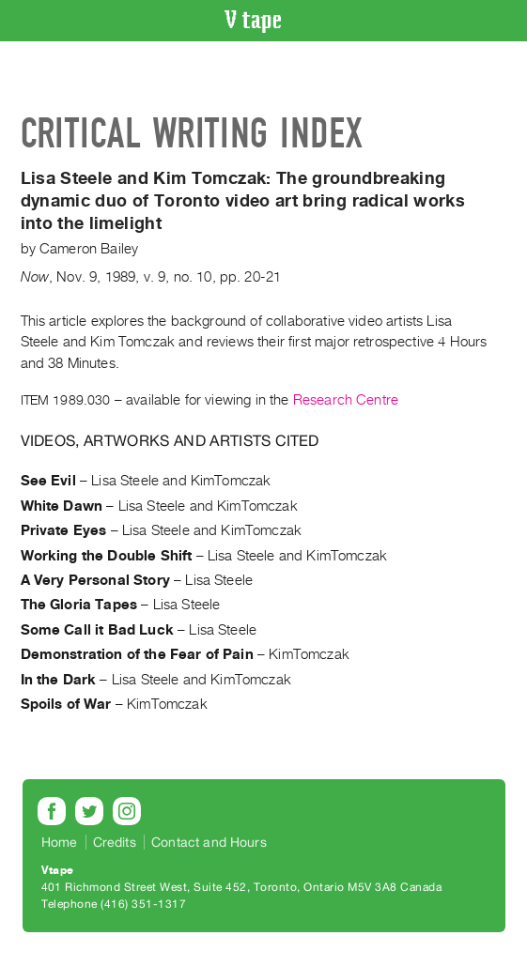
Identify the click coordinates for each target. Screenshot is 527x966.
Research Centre (345, 399)
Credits (114, 842)
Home (59, 842)
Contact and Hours (209, 842)
